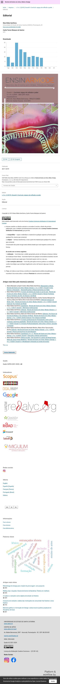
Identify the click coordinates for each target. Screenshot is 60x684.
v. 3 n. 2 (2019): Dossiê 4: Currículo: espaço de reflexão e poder (34, 7)
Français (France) (8, 489)
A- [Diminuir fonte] (16, 507)
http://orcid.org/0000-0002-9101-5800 (12, 27)
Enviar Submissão (9, 352)
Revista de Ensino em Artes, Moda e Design (17, 2)
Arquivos (11, 7)
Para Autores (6, 525)
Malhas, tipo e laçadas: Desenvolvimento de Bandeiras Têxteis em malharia (26, 591)
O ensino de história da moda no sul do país (34, 292)
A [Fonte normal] (11, 507)
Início (4, 7)
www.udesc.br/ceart (10, 629)
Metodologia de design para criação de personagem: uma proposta (23, 586)
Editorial (23, 310)
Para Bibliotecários (8, 528)
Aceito (53, 681)
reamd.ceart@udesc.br (11, 636)
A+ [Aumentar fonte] (7, 507)
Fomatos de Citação (9, 185)
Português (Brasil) (8, 492)
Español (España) (8, 486)
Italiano (5, 495)
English (5, 483)
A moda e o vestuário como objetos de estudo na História (20, 596)
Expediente (24, 306)
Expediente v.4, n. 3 (27, 333)
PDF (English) (16, 159)
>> (7, 345)
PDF (6, 159)
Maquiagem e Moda (47, 286)
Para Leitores (7, 522)
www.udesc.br (8, 623)
